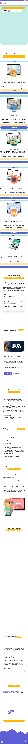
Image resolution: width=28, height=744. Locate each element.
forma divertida (21, 188)
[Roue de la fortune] (2, 742)
